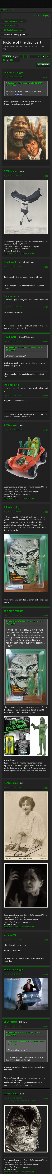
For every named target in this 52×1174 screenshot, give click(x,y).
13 (32, 56)
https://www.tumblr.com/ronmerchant (19, 253)
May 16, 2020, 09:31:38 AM (13, 787)
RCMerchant (11, 171)
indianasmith (11, 296)
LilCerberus (10, 1021)
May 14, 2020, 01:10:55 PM (13, 307)
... (29, 56)
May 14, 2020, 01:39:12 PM (13, 341)
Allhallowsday (12, 507)
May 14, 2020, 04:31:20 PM (13, 395)
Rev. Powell (10, 262)
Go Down (7, 57)
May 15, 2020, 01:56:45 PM (13, 511)
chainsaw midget (13, 72)
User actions (43, 65)
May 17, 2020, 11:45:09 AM (13, 1026)
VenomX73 (10, 935)
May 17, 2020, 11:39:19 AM (13, 974)
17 (4, 60)
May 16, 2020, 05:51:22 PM (13, 940)
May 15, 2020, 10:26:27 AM (13, 430)
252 (11, 60)
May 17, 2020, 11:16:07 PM (13, 1098)
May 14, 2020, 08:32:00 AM (13, 175)
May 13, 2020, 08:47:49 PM (13, 77)
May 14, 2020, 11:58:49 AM (13, 266)
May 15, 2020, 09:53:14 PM (13, 615)
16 (48, 56)
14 (37, 56)
